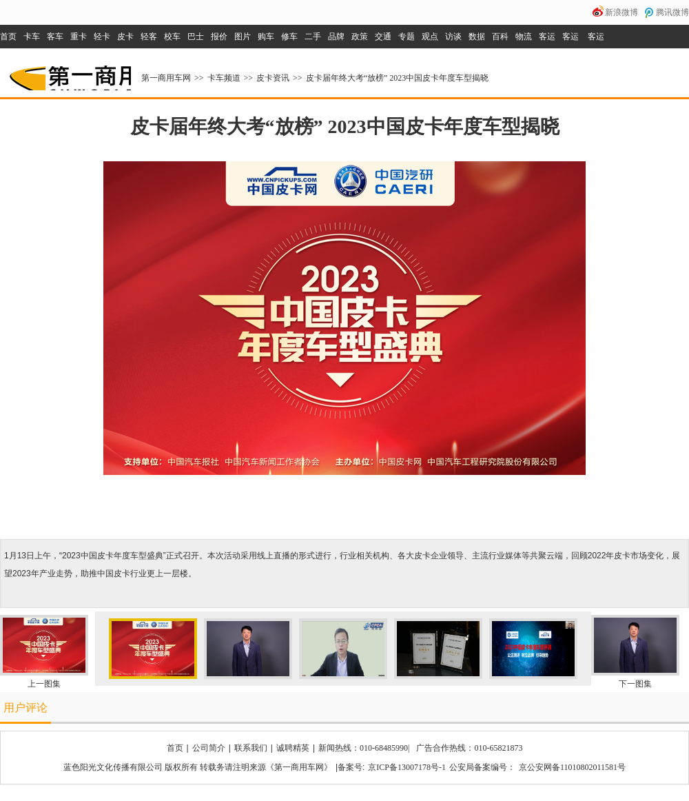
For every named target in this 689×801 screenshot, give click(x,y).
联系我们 (250, 748)
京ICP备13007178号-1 (407, 767)
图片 (242, 36)
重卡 (78, 36)
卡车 (31, 36)
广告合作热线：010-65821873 (469, 748)
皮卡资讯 (272, 78)
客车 (55, 36)
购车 (266, 36)
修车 (289, 36)
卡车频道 (223, 78)
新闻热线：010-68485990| (363, 748)
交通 (383, 36)
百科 (500, 36)
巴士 (195, 36)
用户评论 (25, 707)
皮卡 (125, 36)
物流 (523, 36)
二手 (313, 36)
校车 (172, 36)
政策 (359, 36)
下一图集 (635, 684)
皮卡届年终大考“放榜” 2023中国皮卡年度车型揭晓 (397, 78)
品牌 (336, 36)
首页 (8, 36)
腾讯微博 (672, 12)
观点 (430, 36)
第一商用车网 (69, 73)
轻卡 (102, 36)
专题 (406, 36)
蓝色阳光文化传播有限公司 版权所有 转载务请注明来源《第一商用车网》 (197, 767)
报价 (219, 36)
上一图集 (44, 684)
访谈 (453, 36)
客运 (547, 36)
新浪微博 (621, 12)
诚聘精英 (292, 748)
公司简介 (208, 748)
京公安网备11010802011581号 (572, 767)
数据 (477, 36)
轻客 (149, 36)
